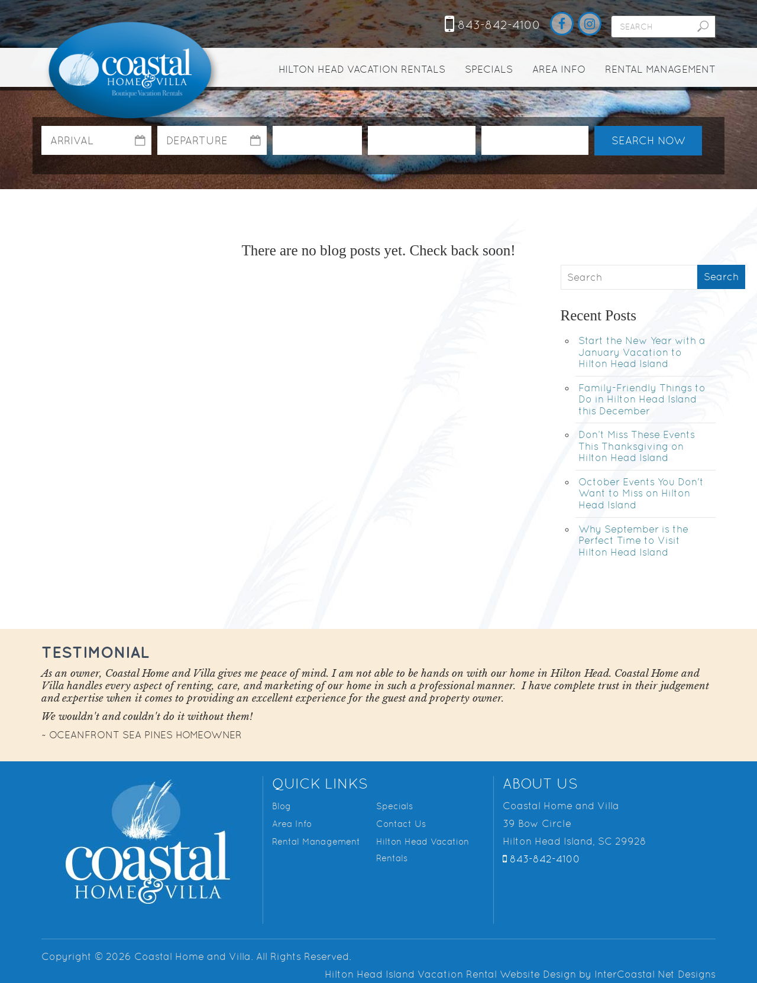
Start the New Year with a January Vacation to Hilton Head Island (642, 352)
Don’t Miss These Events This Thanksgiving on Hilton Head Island (636, 446)
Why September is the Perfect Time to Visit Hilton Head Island (633, 540)
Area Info (558, 69)
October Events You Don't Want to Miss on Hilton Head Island (641, 493)
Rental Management (660, 69)
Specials (489, 69)
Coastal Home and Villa (131, 71)
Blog (281, 806)
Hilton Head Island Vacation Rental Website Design (450, 974)
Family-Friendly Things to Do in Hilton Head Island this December (642, 399)
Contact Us (401, 824)
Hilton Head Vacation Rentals (362, 69)
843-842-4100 (493, 24)
